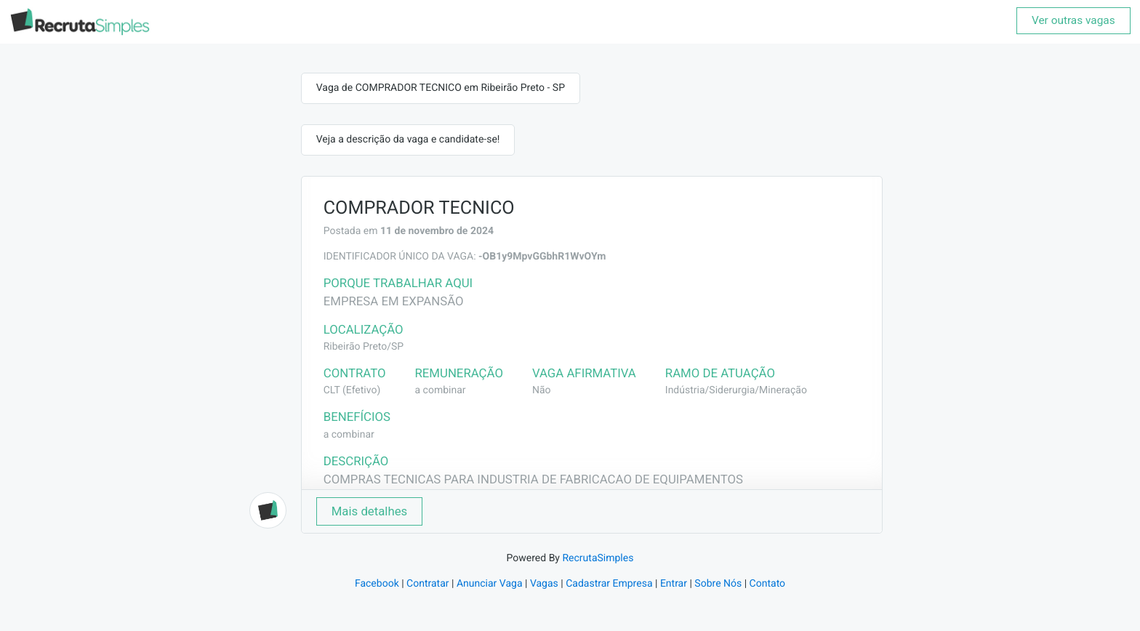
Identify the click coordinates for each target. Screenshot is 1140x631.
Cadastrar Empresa (609, 584)
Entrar (673, 584)
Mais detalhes (370, 511)
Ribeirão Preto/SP (364, 347)
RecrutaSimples (597, 558)
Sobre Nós (718, 584)
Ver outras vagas (1073, 20)
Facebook (377, 584)
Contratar (427, 584)
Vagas (544, 584)
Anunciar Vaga (490, 584)
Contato (767, 584)
